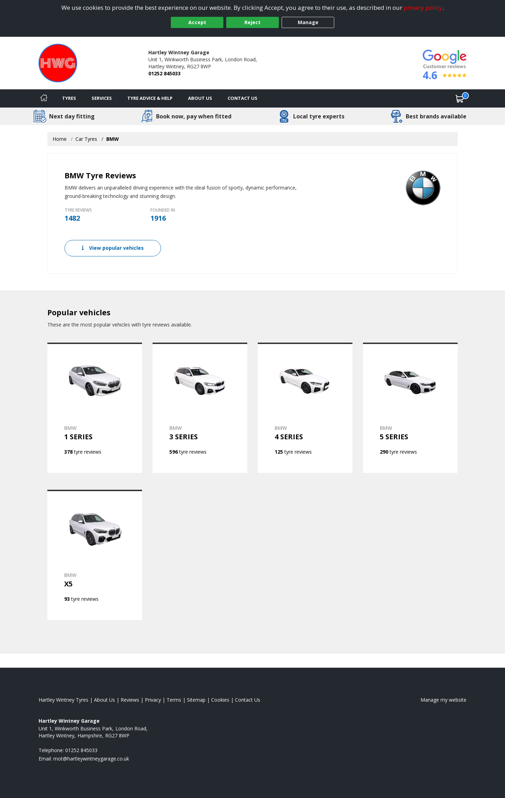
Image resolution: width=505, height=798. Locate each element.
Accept (197, 22)
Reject (252, 22)
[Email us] (91, 758)
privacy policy (423, 8)
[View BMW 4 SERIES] (305, 408)
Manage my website (443, 699)
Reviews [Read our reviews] (130, 699)
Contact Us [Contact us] (242, 98)
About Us (200, 98)
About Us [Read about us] (104, 699)
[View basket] (460, 98)
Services (102, 98)
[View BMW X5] (94, 555)
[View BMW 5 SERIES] (410, 408)
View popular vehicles (113, 248)
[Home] (43, 98)
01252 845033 (164, 73)
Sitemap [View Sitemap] (196, 699)
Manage (308, 22)
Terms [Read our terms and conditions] (174, 699)
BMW (112, 139)
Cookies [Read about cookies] (220, 699)
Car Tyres (86, 139)
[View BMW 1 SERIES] (94, 408)
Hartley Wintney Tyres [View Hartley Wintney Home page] (63, 699)
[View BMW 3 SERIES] (200, 408)
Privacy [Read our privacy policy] (153, 699)
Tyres (69, 98)
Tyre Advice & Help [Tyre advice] (150, 98)
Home (60, 139)
